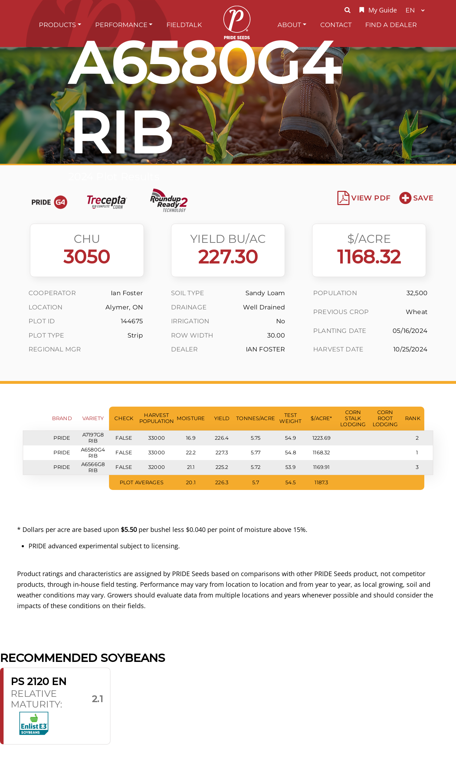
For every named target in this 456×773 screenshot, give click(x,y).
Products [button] (57, 24)
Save (416, 198)
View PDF (363, 198)
